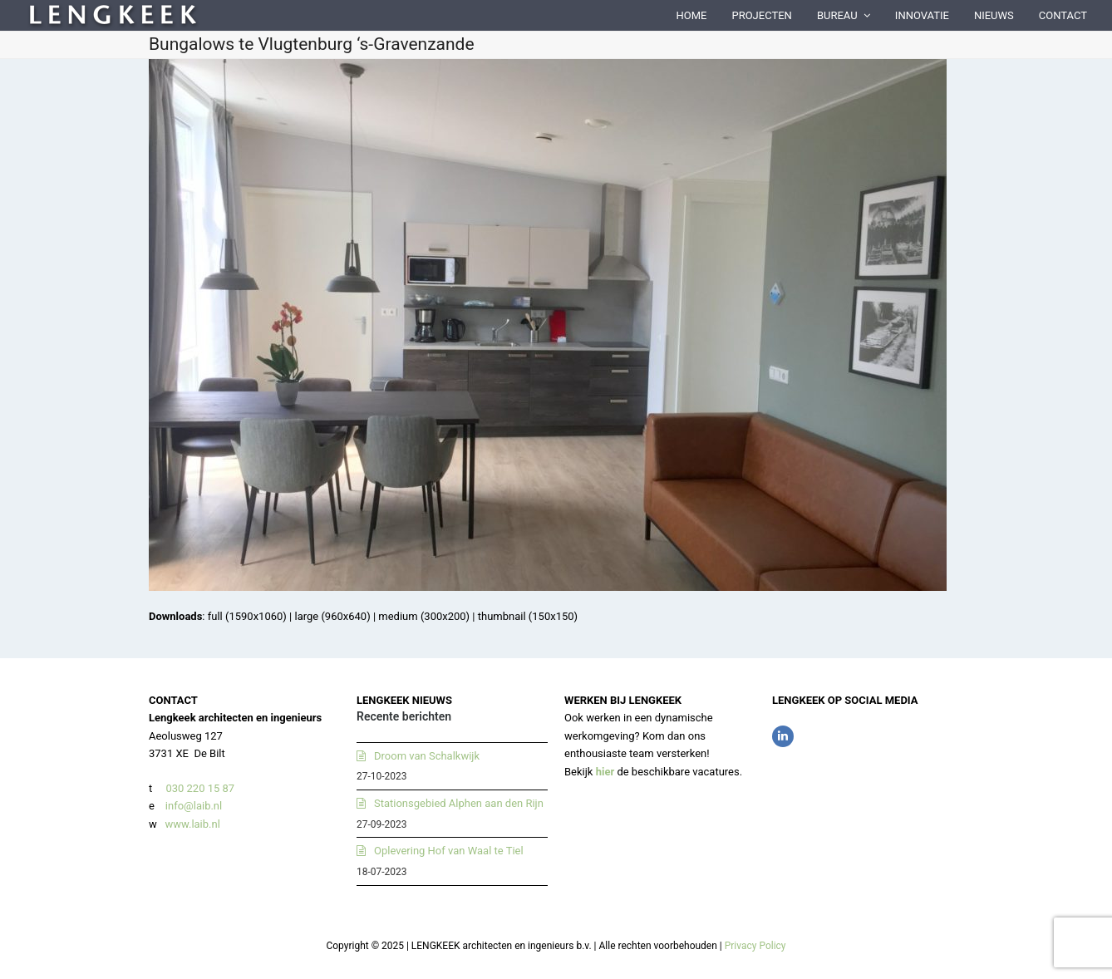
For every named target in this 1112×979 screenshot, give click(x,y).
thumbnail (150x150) (528, 616)
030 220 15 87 (199, 788)
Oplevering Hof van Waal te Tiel (449, 850)
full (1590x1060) (247, 616)
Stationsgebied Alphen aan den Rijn (459, 803)
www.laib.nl (191, 824)
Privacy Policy (755, 946)
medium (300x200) (424, 616)
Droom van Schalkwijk (427, 756)
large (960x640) (332, 616)
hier (605, 771)
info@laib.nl (193, 805)
